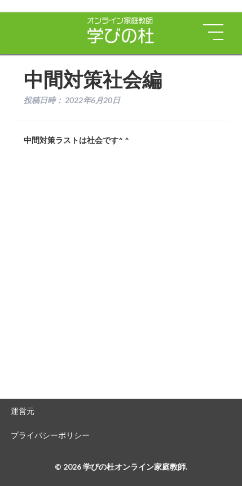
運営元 (22, 411)
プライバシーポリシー (50, 435)
